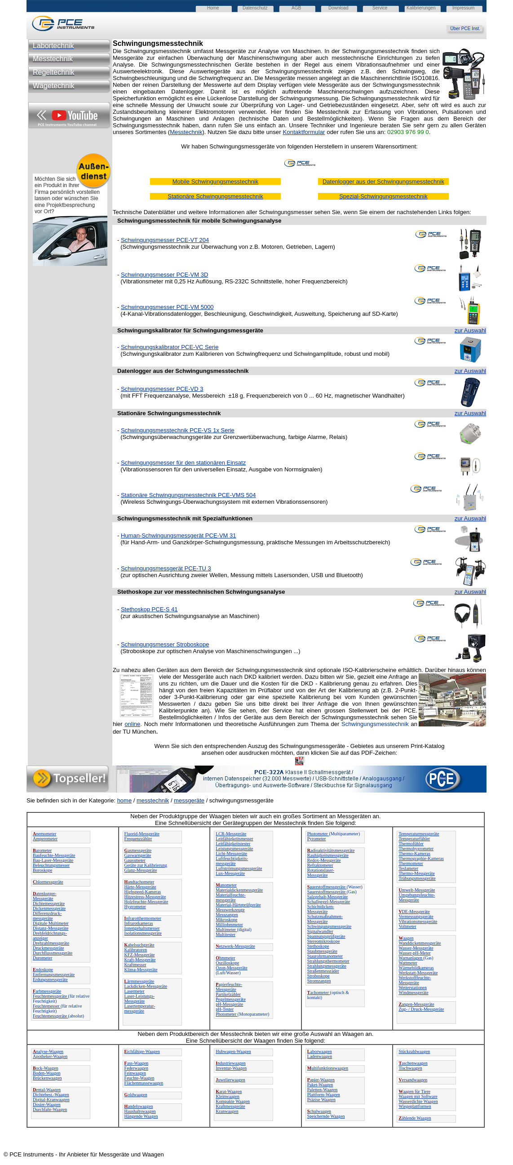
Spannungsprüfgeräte (326, 936)
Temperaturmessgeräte (418, 833)
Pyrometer (316, 838)
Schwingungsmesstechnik (153, 518)
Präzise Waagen (321, 1099)
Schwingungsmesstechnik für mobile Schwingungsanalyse (199, 220)
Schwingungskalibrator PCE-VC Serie (169, 347)
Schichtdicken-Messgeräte (320, 909)
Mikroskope (226, 919)
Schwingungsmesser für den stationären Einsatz (183, 462)
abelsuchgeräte (139, 944)
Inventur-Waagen (231, 1068)
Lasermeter (134, 991)
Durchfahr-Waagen (50, 1109)
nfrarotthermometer (142, 918)
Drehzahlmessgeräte (51, 943)
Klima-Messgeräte (141, 969)
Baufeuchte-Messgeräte (54, 855)
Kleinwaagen (227, 1096)
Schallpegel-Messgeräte (328, 901)
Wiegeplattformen (414, 1106)
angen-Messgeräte (416, 1004)
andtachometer (139, 881)
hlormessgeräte (48, 881)
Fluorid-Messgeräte (141, 833)
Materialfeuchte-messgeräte (231, 897)
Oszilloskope (227, 962)
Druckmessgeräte (48, 947)
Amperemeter (45, 838)
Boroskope (42, 870)
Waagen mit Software (417, 1096)
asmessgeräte (138, 850)
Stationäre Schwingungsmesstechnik (169, 413)
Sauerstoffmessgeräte (327, 891)
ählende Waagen (414, 1118)
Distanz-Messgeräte (50, 928)
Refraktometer (320, 865)
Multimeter (226, 929)
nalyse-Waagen (48, 1051)
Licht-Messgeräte (231, 853)
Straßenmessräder (323, 970)
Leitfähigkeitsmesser (234, 838)
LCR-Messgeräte (231, 833)
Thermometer (410, 863)
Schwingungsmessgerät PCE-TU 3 (166, 568)
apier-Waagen (321, 1079)
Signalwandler (320, 931)
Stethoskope (318, 946)
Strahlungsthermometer (328, 961)
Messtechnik (186, 132)
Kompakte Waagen (233, 1101)
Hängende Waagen (141, 1116)
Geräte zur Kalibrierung (146, 865)
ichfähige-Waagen (142, 1051)
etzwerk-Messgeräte (235, 946)
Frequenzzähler (138, 838)
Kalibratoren (135, 949)
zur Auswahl (470, 330)
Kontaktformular (304, 132)
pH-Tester (225, 1009)
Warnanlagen (410, 957)
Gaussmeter (135, 860)
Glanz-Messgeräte (140, 870)
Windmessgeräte (413, 992)
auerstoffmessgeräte (327, 886)
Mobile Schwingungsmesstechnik (215, 181)
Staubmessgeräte (322, 951)
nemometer (44, 833)
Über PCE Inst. (468, 28)
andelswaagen (138, 1106)
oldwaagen (135, 1094)
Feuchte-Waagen (139, 1077)
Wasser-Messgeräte (415, 947)
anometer (226, 885)
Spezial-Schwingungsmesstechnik (383, 196)
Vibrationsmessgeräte (417, 921)
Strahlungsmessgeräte (326, 965)
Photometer (227, 1014)
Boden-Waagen (46, 1073)
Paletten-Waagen (322, 1089)
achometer (318, 992)
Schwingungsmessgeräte (329, 926)
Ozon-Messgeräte (232, 967)
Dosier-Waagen (47, 1104)
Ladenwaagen (319, 1056)
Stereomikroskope (323, 941)
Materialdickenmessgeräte (239, 889)
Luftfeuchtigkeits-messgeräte (232, 861)
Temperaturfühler (414, 838)
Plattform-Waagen (323, 1094)
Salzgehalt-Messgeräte (327, 896)
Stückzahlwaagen (414, 1051)
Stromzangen (319, 980)
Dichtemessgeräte (49, 903)
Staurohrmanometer (325, 956)
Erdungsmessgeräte (50, 979)
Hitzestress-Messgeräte (145, 896)
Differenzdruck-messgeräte (47, 916)
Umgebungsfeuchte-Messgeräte (416, 897)
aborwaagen (319, 1051)
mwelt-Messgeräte (416, 889)
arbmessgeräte (47, 991)
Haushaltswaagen (140, 1111)
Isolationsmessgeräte (143, 933)
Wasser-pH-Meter (414, 952)
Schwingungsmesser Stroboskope (165, 644)
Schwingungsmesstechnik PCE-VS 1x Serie (177, 430)
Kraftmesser (135, 964)
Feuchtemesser (47, 1006)
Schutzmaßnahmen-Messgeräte (325, 919)
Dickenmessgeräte (49, 908)
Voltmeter (407, 926)
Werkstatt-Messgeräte (418, 972)
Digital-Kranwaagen (51, 1099)
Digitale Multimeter (51, 923)
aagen (405, 938)
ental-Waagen (47, 1089)
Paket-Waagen (320, 1084)
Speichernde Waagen (326, 1116)
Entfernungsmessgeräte (54, 974)
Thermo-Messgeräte (416, 873)
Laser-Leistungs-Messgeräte (139, 999)
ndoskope (43, 969)
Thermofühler (411, 843)
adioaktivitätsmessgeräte (331, 850)
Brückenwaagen (47, 1077)
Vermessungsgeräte (415, 916)
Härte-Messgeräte (140, 886)
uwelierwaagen (230, 1079)
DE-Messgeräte (413, 911)
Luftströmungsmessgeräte (239, 868)
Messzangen (227, 914)
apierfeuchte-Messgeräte (229, 987)
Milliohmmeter (229, 924)
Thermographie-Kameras (421, 858)
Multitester (225, 934)
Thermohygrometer (415, 848)
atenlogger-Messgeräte (45, 896)
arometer (42, 850)
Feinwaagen (135, 1073)
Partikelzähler (228, 994)
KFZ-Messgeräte (139, 954)
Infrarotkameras (138, 923)
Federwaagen (136, 1068)
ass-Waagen (136, 1063)
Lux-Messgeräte (230, 873)
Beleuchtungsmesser (51, 865)
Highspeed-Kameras (142, 891)
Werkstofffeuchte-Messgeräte (414, 980)
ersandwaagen (412, 1079)
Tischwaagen (410, 1068)
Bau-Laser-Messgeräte (53, 860)
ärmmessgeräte (139, 981)
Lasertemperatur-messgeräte (139, 1008)
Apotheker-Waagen (50, 1056)
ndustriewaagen (231, 1063)
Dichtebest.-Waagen (51, 1094)
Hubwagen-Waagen (233, 1051)
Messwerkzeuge (230, 909)
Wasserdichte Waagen (418, 1101)
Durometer (42, 957)
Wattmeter (407, 962)
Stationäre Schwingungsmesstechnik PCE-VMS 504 (188, 495)
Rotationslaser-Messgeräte (320, 873)
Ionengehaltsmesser (142, 928)
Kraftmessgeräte (230, 1106)
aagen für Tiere (414, 1091)
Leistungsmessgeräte (234, 848)
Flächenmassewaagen (144, 1082)
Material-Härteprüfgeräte (238, 904)
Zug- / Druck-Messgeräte (421, 1009)
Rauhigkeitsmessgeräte (328, 855)
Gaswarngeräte (137, 855)
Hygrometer (135, 906)
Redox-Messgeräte (324, 860)
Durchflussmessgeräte (52, 952)
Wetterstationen (412, 987)
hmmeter (225, 957)
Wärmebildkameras (415, 967)
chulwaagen (319, 1111)
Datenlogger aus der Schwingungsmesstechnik (383, 181)
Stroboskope (318, 975)
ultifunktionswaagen (327, 1068)
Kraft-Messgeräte (140, 959)
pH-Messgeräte (229, 1004)
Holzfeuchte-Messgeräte (146, 901)
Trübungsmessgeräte (416, 878)
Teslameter (408, 868)
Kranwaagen (227, 1111)
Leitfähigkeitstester (233, 843)
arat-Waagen (229, 1091)
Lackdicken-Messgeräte (146, 986)
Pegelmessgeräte (231, 999)
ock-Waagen (45, 1068)
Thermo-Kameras (414, 853)
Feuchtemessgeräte (50, 996)
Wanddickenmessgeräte (419, 943)
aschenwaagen (412, 1063)
